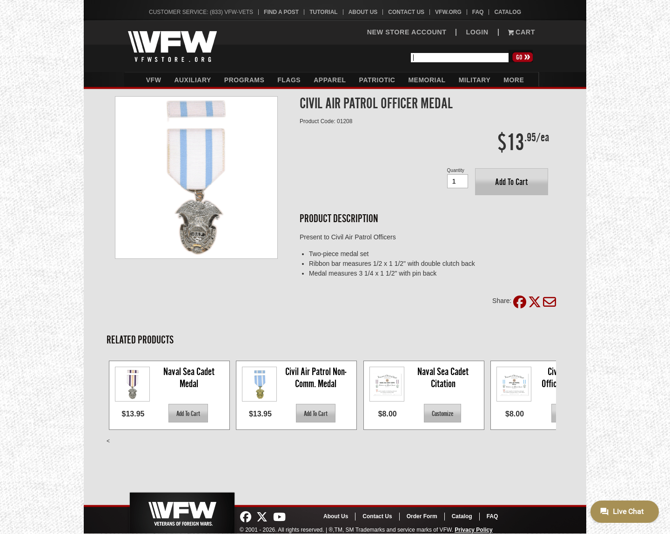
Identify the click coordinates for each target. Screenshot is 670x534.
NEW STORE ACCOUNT (407, 32)
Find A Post (281, 12)
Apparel (330, 80)
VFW (153, 80)
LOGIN (477, 32)
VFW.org (448, 12)
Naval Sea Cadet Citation (443, 377)
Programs (244, 80)
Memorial (426, 80)
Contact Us (406, 12)
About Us (363, 12)
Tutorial (323, 12)
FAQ (478, 12)
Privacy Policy (473, 530)
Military (475, 80)
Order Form (422, 516)
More (513, 80)
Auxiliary (192, 80)
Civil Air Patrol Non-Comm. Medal (315, 377)
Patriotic (377, 80)
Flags (289, 80)
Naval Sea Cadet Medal (189, 377)
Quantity (455, 170)
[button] (511, 181)
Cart (521, 32)
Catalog (507, 12)
